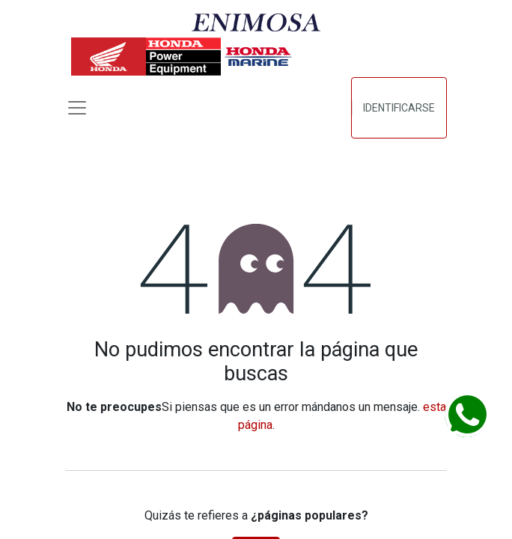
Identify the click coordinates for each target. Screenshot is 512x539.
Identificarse (399, 108)
